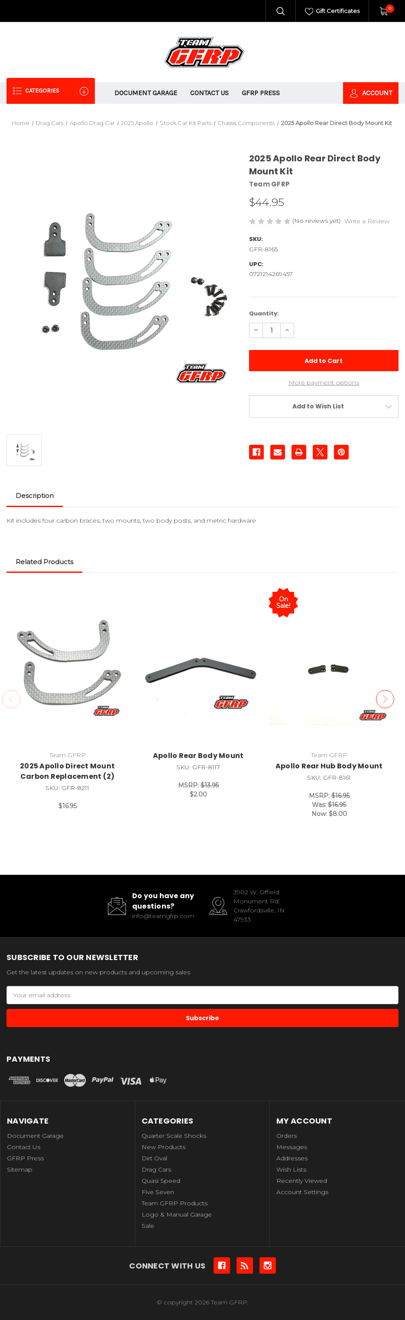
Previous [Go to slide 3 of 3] (11, 699)
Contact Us (209, 93)
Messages (291, 1147)
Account (371, 93)
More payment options (323, 382)
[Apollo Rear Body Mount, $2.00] (198, 666)
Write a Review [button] (366, 221)
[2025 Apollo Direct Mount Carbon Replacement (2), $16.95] (67, 666)
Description (35, 495)
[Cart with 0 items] (384, 11)
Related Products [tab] (44, 562)
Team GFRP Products (174, 1203)
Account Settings (302, 1192)
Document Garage (145, 93)
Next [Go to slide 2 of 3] (385, 699)
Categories (50, 91)
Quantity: (264, 313)
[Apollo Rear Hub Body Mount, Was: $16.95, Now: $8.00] (329, 666)
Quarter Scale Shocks (174, 1136)
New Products (163, 1147)
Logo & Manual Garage (177, 1214)
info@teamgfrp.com (163, 916)
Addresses (292, 1158)
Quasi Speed (161, 1181)
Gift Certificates (332, 11)
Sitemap (19, 1169)
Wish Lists (291, 1169)
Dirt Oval (154, 1158)
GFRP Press (261, 93)
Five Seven (158, 1192)
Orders (286, 1136)
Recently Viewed (301, 1181)
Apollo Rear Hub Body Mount (329, 766)
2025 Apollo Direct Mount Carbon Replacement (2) (67, 771)
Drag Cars (156, 1169)
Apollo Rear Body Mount (198, 756)
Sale (148, 1226)
